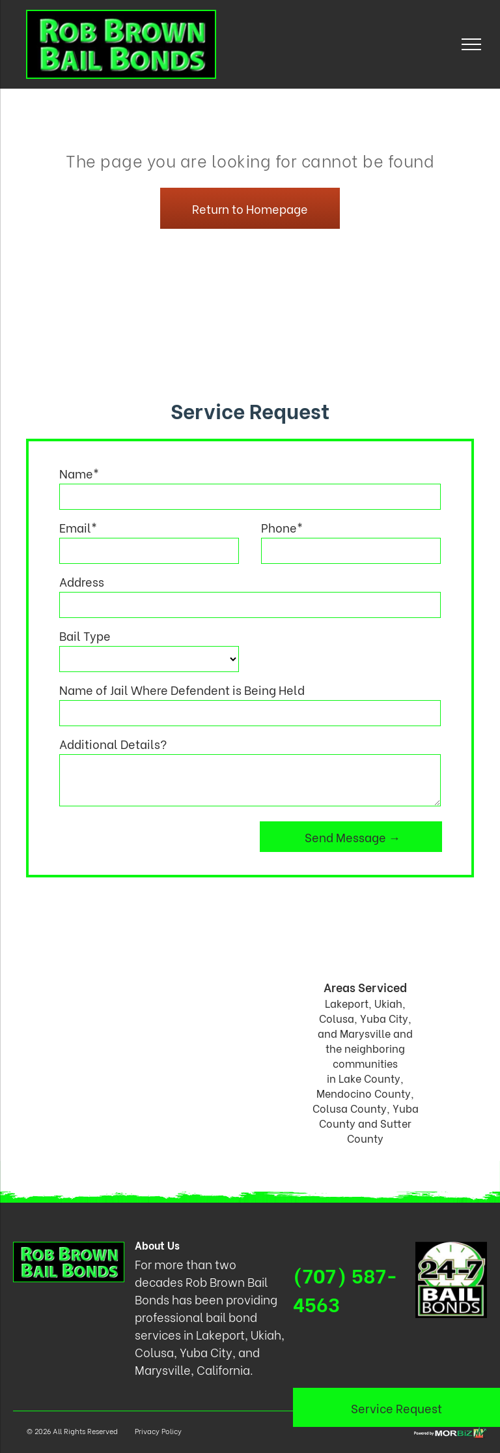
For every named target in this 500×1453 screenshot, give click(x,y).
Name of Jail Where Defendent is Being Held (182, 689)
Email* (78, 527)
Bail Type (85, 635)
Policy (171, 1431)
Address (81, 581)
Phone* (282, 527)
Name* (79, 473)
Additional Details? (113, 743)
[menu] (471, 44)
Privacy (147, 1431)
